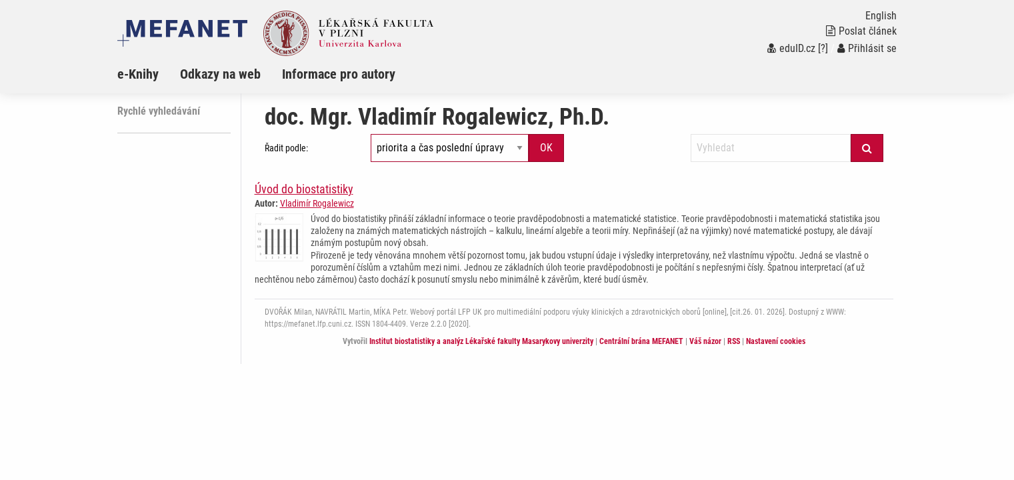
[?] (823, 48)
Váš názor (705, 341)
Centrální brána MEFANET (641, 341)
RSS (733, 341)
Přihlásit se (867, 48)
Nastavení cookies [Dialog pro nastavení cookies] (775, 341)
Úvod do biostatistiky (304, 189)
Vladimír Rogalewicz (317, 203)
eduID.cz (791, 48)
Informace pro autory (338, 74)
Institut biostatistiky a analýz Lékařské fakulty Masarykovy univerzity (481, 341)
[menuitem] (148, 74)
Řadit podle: (286, 148)
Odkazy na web (220, 74)
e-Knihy (138, 74)
